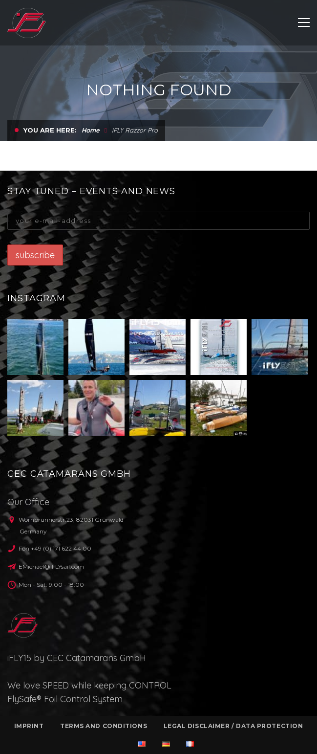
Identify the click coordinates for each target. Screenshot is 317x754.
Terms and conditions (103, 726)
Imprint (29, 726)
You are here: (50, 130)
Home (91, 130)
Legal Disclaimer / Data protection (233, 726)
